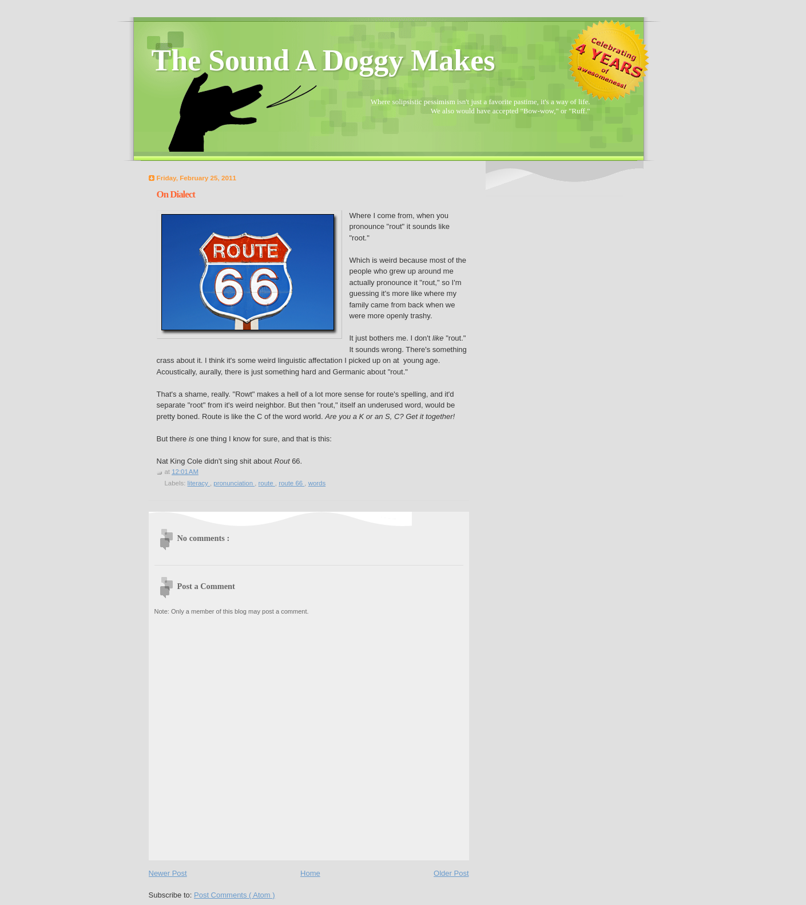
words (317, 483)
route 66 (291, 483)
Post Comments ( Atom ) (234, 895)
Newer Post (168, 873)
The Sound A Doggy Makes (323, 60)
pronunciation (234, 483)
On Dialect (176, 194)
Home (310, 873)
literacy (199, 483)
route (267, 483)
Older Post (451, 873)
